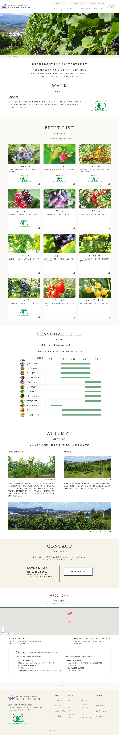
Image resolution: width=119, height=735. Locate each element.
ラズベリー (70, 704)
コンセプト (58, 701)
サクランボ (70, 718)
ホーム (57, 695)
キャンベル (84, 704)
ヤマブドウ (84, 711)
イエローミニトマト (86, 718)
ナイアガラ (84, 700)
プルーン (70, 714)
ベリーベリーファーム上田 (15, 6)
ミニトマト (84, 714)
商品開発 (58, 706)
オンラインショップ (98, 4)
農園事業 (70, 695)
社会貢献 (58, 716)
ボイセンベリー (72, 711)
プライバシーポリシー (103, 716)
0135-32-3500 (80, 644)
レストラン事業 (60, 711)
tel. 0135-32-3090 (37, 567)
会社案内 (99, 695)
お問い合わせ (79, 4)
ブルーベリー (71, 700)
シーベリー (70, 707)
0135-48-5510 (33, 644)
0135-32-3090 (18, 644)
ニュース (99, 701)
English (59, 4)
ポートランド (84, 707)
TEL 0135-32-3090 (14, 710)
